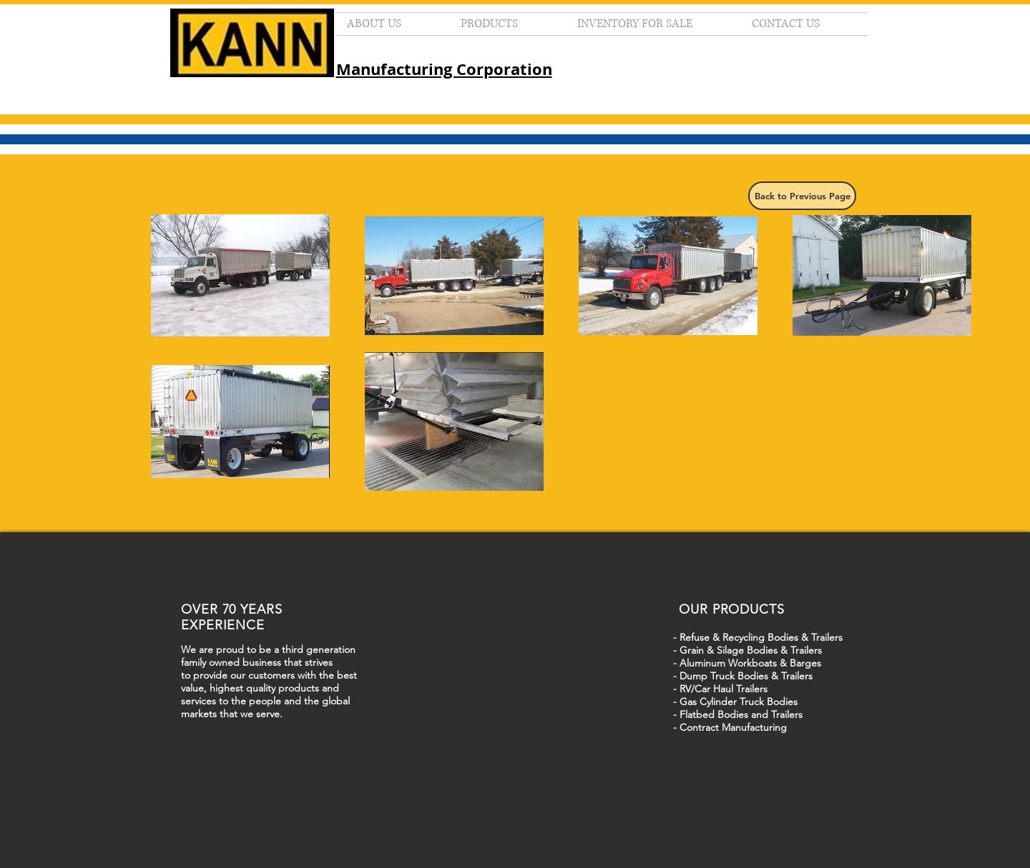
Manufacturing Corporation (444, 69)
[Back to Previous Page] (802, 195)
